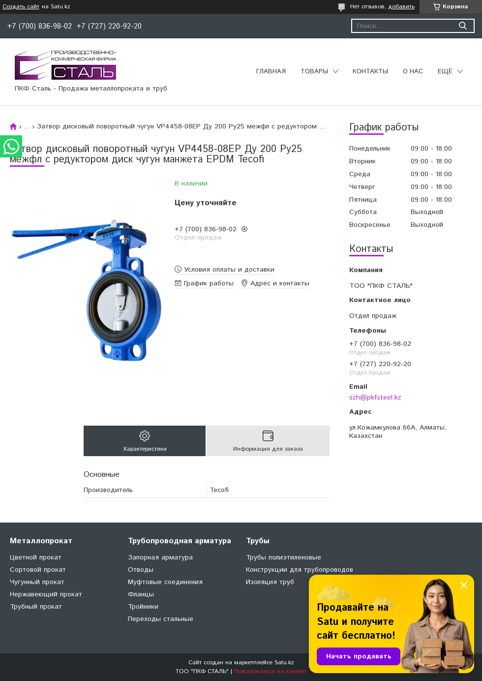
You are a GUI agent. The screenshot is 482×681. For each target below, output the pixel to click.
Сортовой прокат (38, 570)
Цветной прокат (35, 557)
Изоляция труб (270, 582)
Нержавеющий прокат (46, 594)
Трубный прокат (36, 607)
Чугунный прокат (37, 582)
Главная (271, 71)
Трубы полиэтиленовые (283, 557)
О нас (413, 71)
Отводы (140, 570)
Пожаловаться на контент (270, 671)
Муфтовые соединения (165, 582)
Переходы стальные (160, 619)
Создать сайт (20, 6)
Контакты (370, 71)
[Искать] (463, 26)
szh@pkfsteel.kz (375, 397)
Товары (314, 71)
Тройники (143, 607)
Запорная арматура (160, 557)
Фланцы (141, 594)
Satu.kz (284, 662)
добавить (401, 6)
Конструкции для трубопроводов (299, 570)
